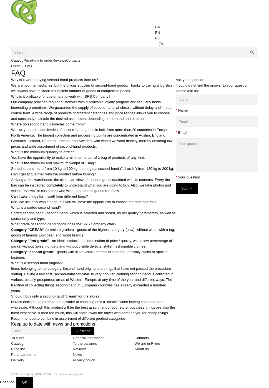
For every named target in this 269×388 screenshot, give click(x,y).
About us (142, 349)
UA (157, 27)
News (77, 354)
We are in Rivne (147, 343)
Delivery (17, 360)
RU (157, 38)
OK (24, 382)
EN (157, 33)
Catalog (17, 343)
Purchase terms (23, 354)
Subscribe (83, 331)
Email (182, 132)
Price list (18, 349)
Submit (186, 188)
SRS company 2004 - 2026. (33, 374)
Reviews (79, 349)
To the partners (85, 343)
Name (183, 110)
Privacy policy (84, 360)
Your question (189, 177)
